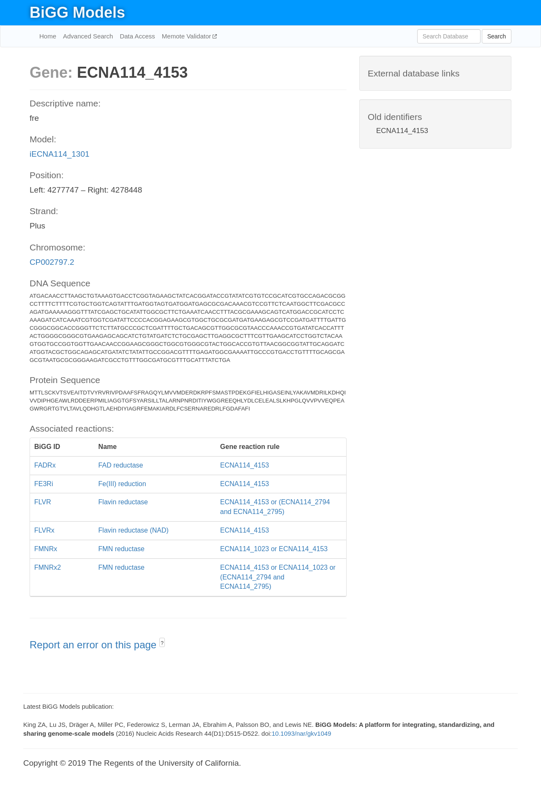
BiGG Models (77, 12)
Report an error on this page (94, 644)
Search (496, 36)
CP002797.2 (52, 262)
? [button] (162, 643)
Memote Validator (187, 36)
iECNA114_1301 (60, 154)
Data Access (137, 36)
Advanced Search (88, 36)
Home (47, 36)
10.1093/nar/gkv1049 (301, 733)
